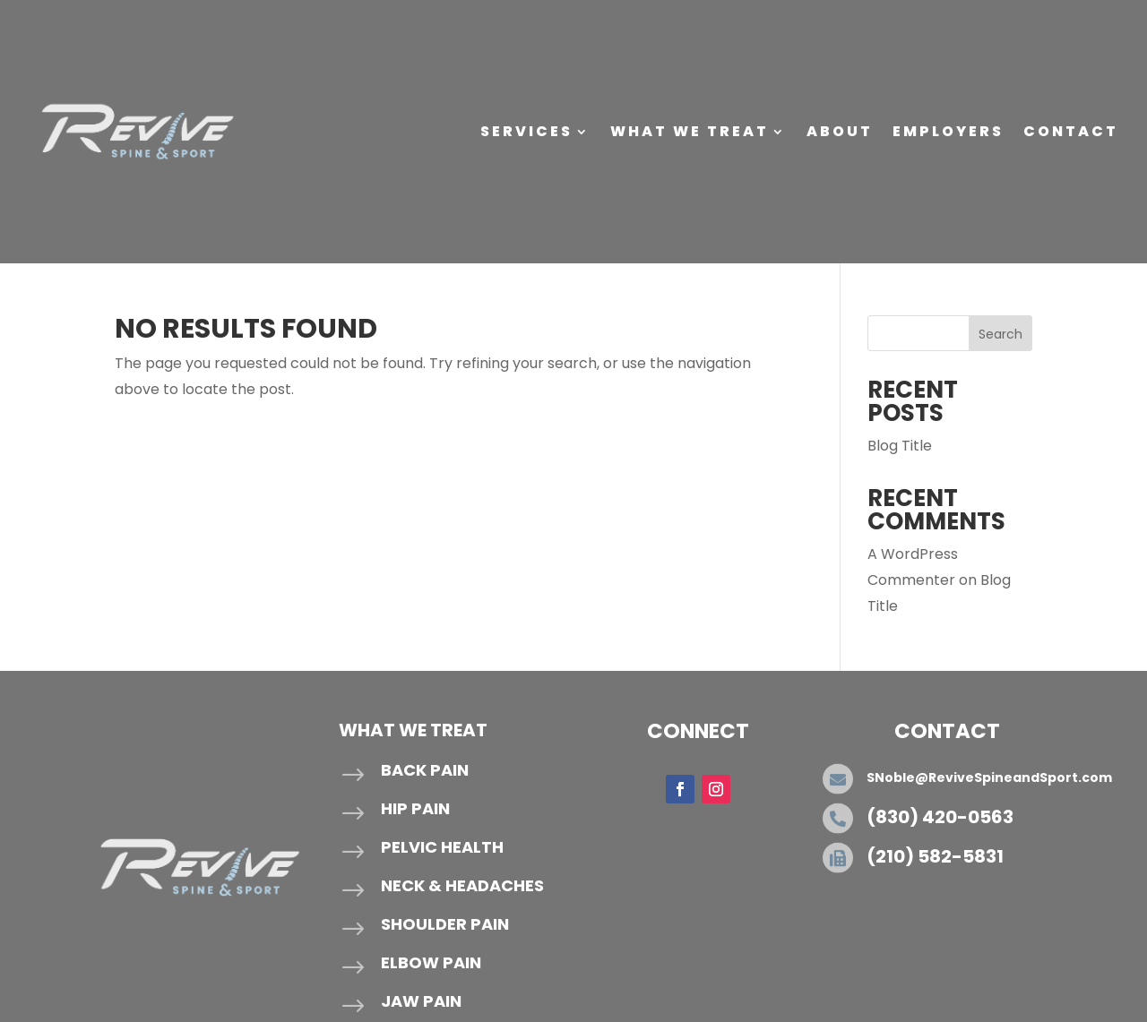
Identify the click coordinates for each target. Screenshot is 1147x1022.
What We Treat (689, 131)
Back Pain (425, 770)
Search (1000, 334)
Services (526, 131)
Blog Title (899, 445)
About (839, 131)
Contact (1070, 131)
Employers (948, 131)
